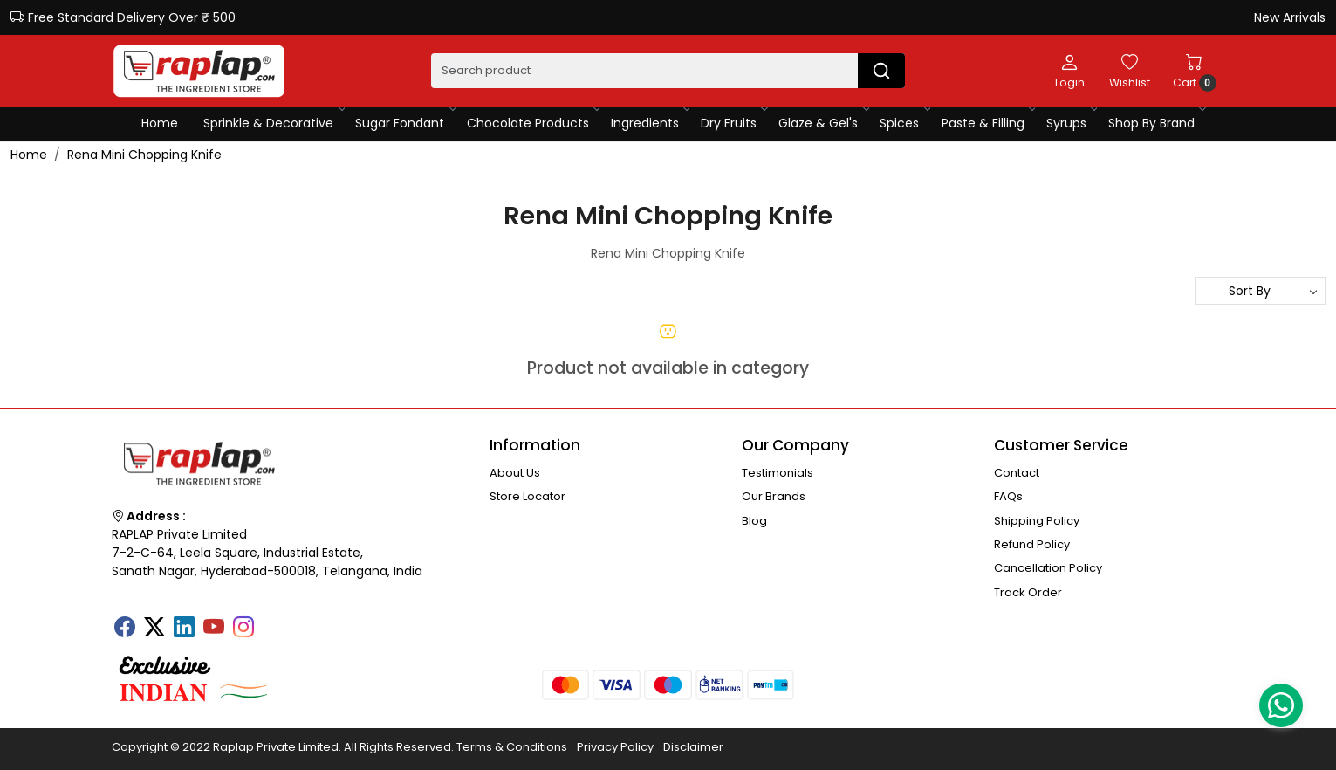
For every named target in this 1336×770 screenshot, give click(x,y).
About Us (515, 472)
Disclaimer (693, 747)
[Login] (1070, 71)
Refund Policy (1032, 544)
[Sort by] (1260, 291)
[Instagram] (243, 628)
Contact (1016, 472)
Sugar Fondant (404, 123)
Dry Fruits (733, 123)
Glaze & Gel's (822, 123)
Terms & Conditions (511, 747)
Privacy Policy (615, 747)
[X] (154, 628)
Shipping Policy (1036, 520)
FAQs (1008, 496)
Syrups (1071, 123)
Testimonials (777, 472)
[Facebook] (125, 628)
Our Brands (773, 496)
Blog (754, 520)
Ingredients (650, 123)
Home (159, 123)
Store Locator (527, 496)
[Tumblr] (273, 621)
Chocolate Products (533, 123)
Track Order (1028, 592)
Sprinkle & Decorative (273, 123)
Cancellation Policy (1048, 568)
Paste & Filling (988, 123)
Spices (904, 123)
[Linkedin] (184, 628)
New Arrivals (1290, 17)
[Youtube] (214, 628)
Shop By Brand (1156, 123)
